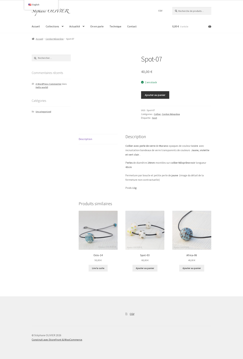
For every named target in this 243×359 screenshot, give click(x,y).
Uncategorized (43, 111)
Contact (132, 26)
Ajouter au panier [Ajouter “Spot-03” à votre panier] (145, 268)
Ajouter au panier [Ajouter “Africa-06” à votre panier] (192, 268)
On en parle (97, 26)
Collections (52, 26)
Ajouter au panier (155, 95)
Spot (154, 117)
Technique (115, 26)
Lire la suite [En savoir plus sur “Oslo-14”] (98, 268)
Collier (157, 114)
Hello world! (42, 87)
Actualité (74, 26)
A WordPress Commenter (48, 83)
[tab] (98, 139)
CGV (160, 10)
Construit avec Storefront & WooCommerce (57, 339)
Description (85, 139)
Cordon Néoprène (55, 38)
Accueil (36, 26)
